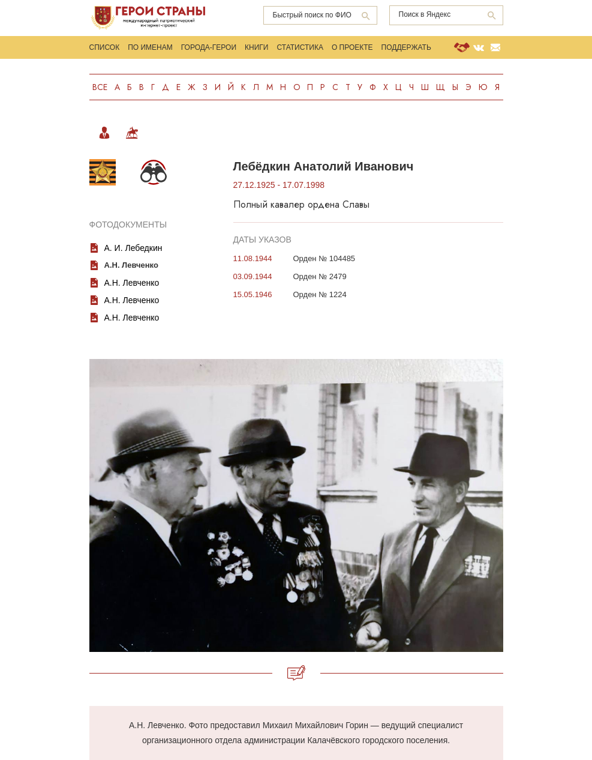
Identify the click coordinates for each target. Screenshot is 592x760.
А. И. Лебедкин (133, 248)
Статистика (300, 47)
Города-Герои (208, 47)
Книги (256, 47)
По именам (150, 47)
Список (104, 47)
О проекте (352, 47)
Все (99, 87)
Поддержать (406, 47)
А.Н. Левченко (132, 283)
